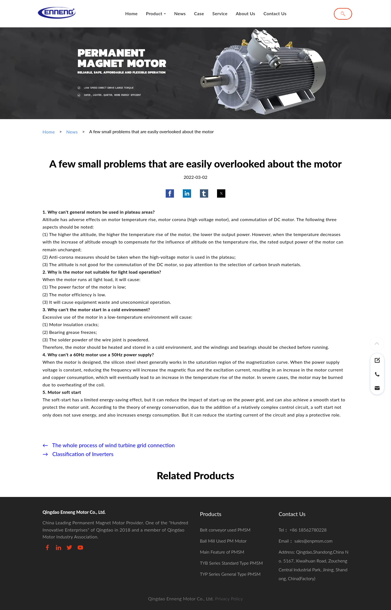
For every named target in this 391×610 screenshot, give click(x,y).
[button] (170, 193)
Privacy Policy (229, 598)
